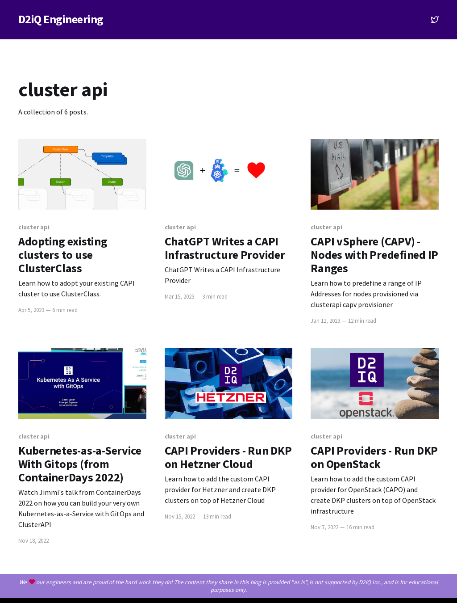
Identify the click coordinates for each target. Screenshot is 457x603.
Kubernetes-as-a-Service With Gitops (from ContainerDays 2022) (79, 464)
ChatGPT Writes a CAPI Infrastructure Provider (225, 248)
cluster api (34, 227)
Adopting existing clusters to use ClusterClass (63, 255)
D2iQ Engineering (61, 19)
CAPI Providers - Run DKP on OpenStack (374, 457)
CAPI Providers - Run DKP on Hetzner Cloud (228, 457)
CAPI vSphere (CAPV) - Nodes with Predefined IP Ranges (374, 255)
